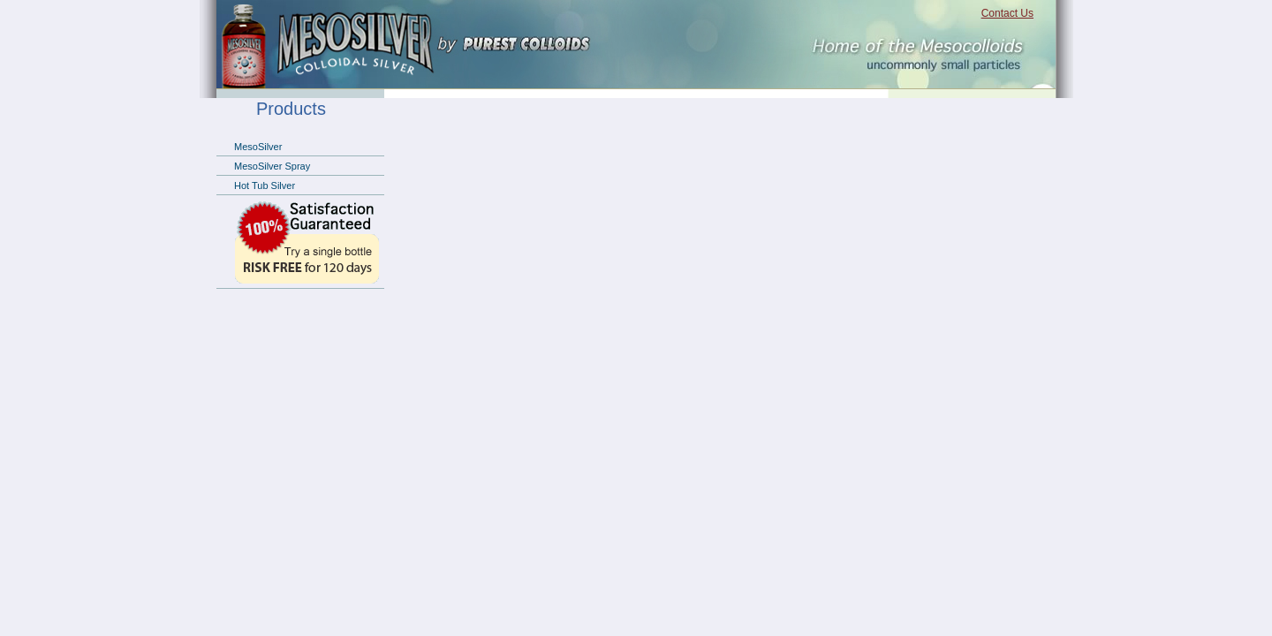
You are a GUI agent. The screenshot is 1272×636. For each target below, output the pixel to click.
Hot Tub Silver (264, 185)
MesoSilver (258, 146)
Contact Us (1007, 13)
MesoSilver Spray (272, 166)
